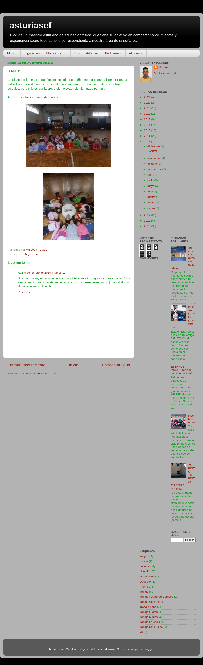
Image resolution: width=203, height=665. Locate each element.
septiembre (154, 169)
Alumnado (136, 53)
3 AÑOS (152, 151)
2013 (147, 141)
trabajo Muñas (149, 617)
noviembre (154, 158)
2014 (147, 136)
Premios (145, 586)
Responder (25, 292)
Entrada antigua (116, 365)
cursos (144, 561)
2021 (147, 97)
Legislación (32, 53)
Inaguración (147, 576)
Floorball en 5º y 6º (191, 421)
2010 (147, 226)
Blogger (149, 649)
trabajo (144, 591)
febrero (152, 202)
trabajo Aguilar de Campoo (156, 596)
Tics (77, 53)
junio (150, 180)
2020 (147, 102)
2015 (147, 130)
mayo (151, 186)
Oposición (146, 581)
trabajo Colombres (151, 601)
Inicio (73, 365)
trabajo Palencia (150, 621)
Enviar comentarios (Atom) (42, 373)
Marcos (163, 67)
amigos (144, 556)
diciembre (153, 146)
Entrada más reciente (26, 365)
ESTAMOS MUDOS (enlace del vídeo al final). (182, 370)
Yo (141, 632)
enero (151, 208)
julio (150, 174)
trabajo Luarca (149, 612)
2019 (147, 108)
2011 (147, 220)
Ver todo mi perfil (165, 73)
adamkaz (109, 649)
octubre (152, 163)
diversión (145, 571)
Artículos (92, 53)
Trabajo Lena (29, 254)
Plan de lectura (56, 53)
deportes (145, 566)
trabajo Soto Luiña (151, 627)
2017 (147, 119)
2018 (147, 113)
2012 (147, 215)
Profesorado (113, 53)
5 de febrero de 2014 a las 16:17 (45, 272)
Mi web (12, 53)
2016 (147, 124)
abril (150, 191)
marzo (151, 197)
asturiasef (30, 25)
